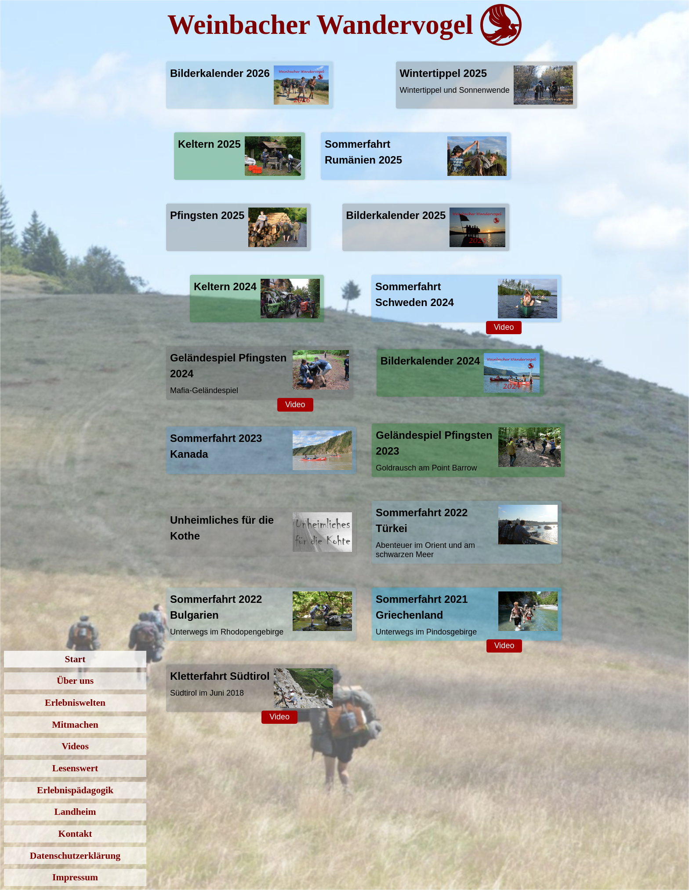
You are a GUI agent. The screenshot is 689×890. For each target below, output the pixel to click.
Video (504, 327)
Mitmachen (75, 724)
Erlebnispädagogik (75, 790)
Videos (75, 746)
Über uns (75, 680)
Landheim (75, 811)
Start (75, 659)
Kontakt (75, 833)
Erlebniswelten (75, 702)
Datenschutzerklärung (75, 855)
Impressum (75, 877)
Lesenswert (75, 768)
